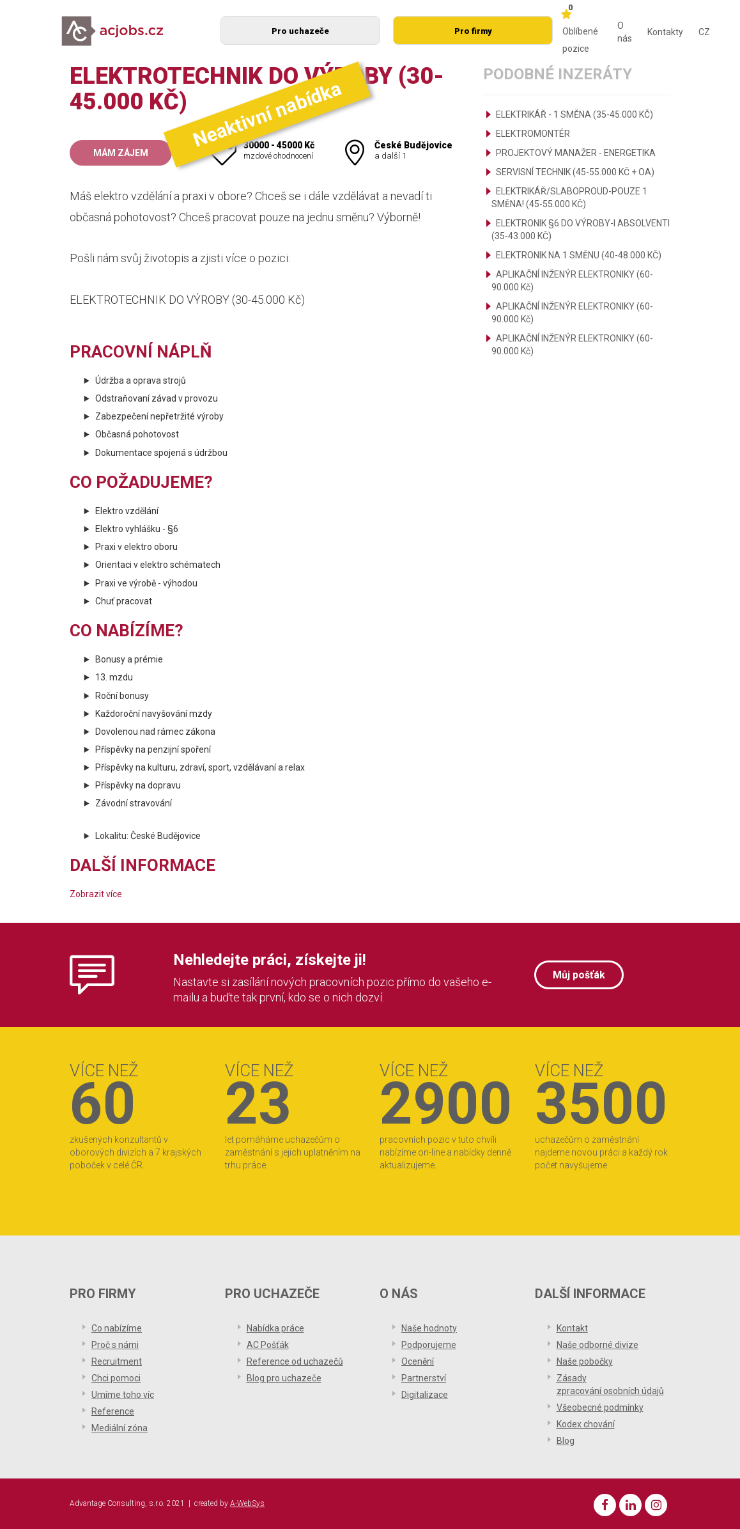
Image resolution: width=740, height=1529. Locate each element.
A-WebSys (247, 1503)
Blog (565, 1441)
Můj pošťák (579, 975)
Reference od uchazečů (295, 1361)
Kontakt (572, 1328)
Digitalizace (424, 1395)
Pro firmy (473, 31)
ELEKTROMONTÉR (533, 134)
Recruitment (116, 1361)
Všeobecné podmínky (600, 1407)
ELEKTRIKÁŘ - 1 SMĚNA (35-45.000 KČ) (574, 114)
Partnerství (423, 1378)
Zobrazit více (96, 894)
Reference (112, 1411)
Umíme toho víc (122, 1395)
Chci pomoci (116, 1378)
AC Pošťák (268, 1345)
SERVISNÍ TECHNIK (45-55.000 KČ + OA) (575, 172)
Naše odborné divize (597, 1345)
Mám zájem (120, 153)
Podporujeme (428, 1345)
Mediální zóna (119, 1428)
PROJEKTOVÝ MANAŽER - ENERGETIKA (576, 153)
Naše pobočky (585, 1361)
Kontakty (665, 32)
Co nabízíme (116, 1328)
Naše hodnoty (429, 1328)
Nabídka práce (275, 1328)
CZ (704, 32)
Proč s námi (115, 1345)
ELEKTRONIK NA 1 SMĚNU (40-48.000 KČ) (578, 255)
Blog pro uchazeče (284, 1378)
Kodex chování (586, 1424)
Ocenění (417, 1361)
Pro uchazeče (300, 31)
